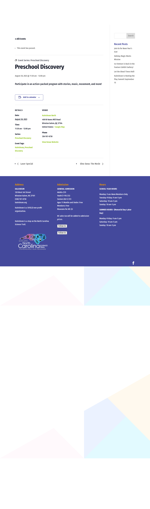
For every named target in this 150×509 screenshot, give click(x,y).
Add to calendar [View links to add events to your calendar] (29, 97)
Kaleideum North (49, 115)
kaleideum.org (21, 202)
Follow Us (62, 226)
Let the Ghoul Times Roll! (124, 71)
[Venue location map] (84, 124)
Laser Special (26, 163)
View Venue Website (50, 142)
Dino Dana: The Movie (90, 163)
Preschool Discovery (23, 138)
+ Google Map (59, 127)
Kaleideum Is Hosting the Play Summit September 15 (124, 79)
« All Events (20, 38)
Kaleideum (19, 147)
